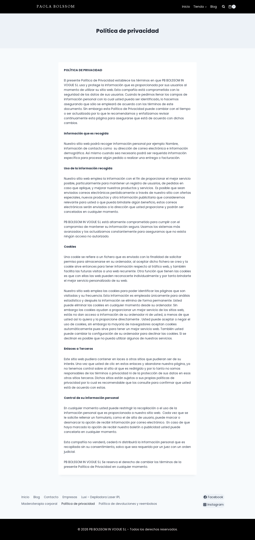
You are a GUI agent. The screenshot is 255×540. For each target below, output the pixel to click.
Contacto (51, 497)
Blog (213, 7)
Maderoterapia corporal (39, 504)
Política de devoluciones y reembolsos (128, 504)
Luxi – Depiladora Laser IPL (100, 497)
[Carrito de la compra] (232, 7)
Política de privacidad (78, 504)
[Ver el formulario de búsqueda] (223, 6)
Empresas (70, 497)
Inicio (186, 7)
